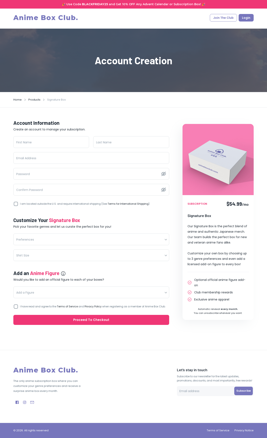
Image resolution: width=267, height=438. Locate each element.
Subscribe (243, 391)
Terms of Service (67, 306)
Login (246, 18)
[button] (91, 239)
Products (34, 100)
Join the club (223, 18)
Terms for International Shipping (128, 204)
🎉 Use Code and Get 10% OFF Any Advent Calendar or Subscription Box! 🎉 (133, 4)
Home (17, 100)
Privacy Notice (244, 430)
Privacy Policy (93, 306)
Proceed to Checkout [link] (91, 320)
